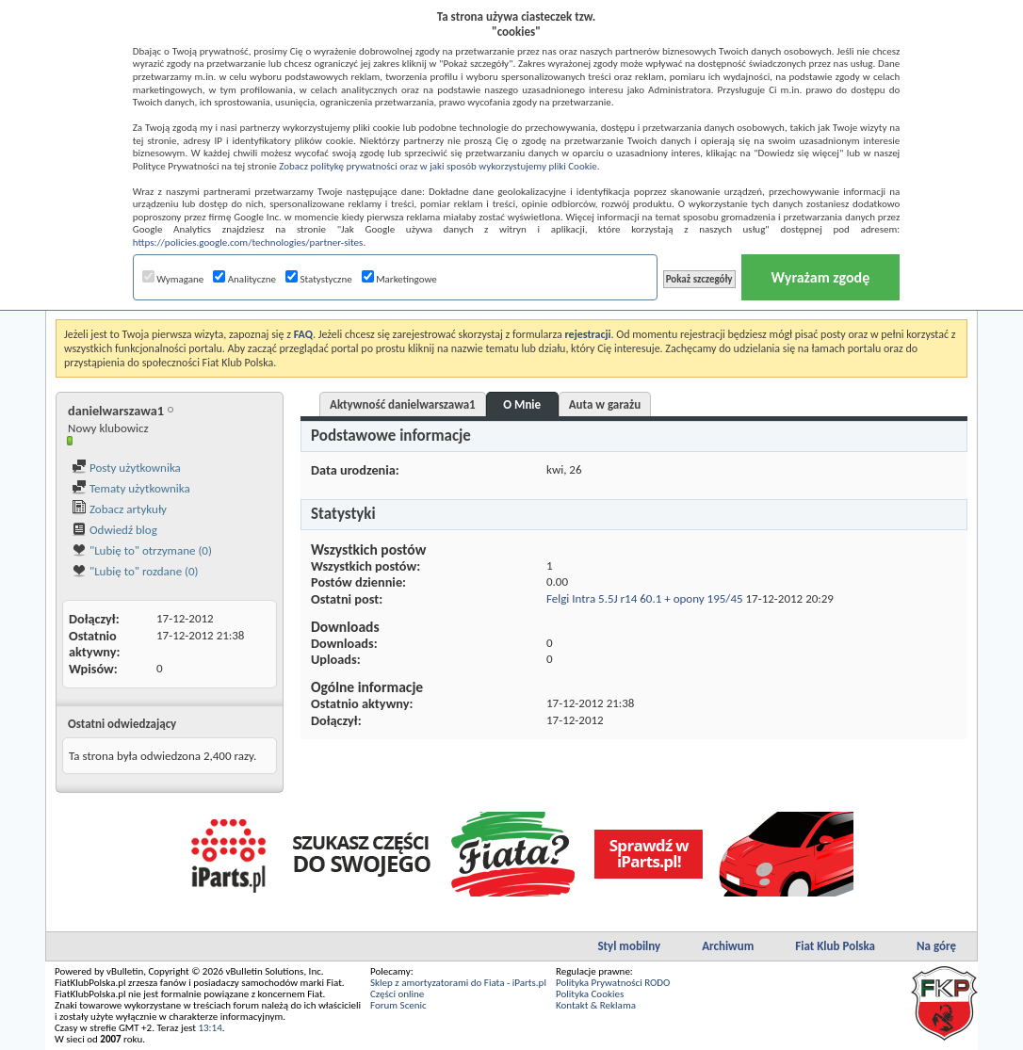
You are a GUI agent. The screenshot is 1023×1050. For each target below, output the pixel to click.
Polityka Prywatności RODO (613, 983)
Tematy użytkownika (131, 488)
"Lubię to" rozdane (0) (135, 571)
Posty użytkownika (126, 467)
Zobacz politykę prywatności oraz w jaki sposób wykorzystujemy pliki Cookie (437, 166)
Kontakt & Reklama (596, 1005)
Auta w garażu (605, 404)
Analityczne (244, 279)
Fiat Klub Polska (835, 946)
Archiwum (728, 946)
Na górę (936, 946)
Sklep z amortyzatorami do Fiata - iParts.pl (458, 983)
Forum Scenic (398, 1005)
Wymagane (173, 279)
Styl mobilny (628, 946)
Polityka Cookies (590, 994)
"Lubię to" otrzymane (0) (142, 550)
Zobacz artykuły (119, 509)
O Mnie (522, 404)
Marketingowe (399, 279)
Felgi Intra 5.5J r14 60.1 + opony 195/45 (644, 598)
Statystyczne (318, 279)
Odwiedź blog (114, 530)
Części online (397, 994)
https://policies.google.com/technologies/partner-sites (248, 242)
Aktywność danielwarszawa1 (403, 404)
